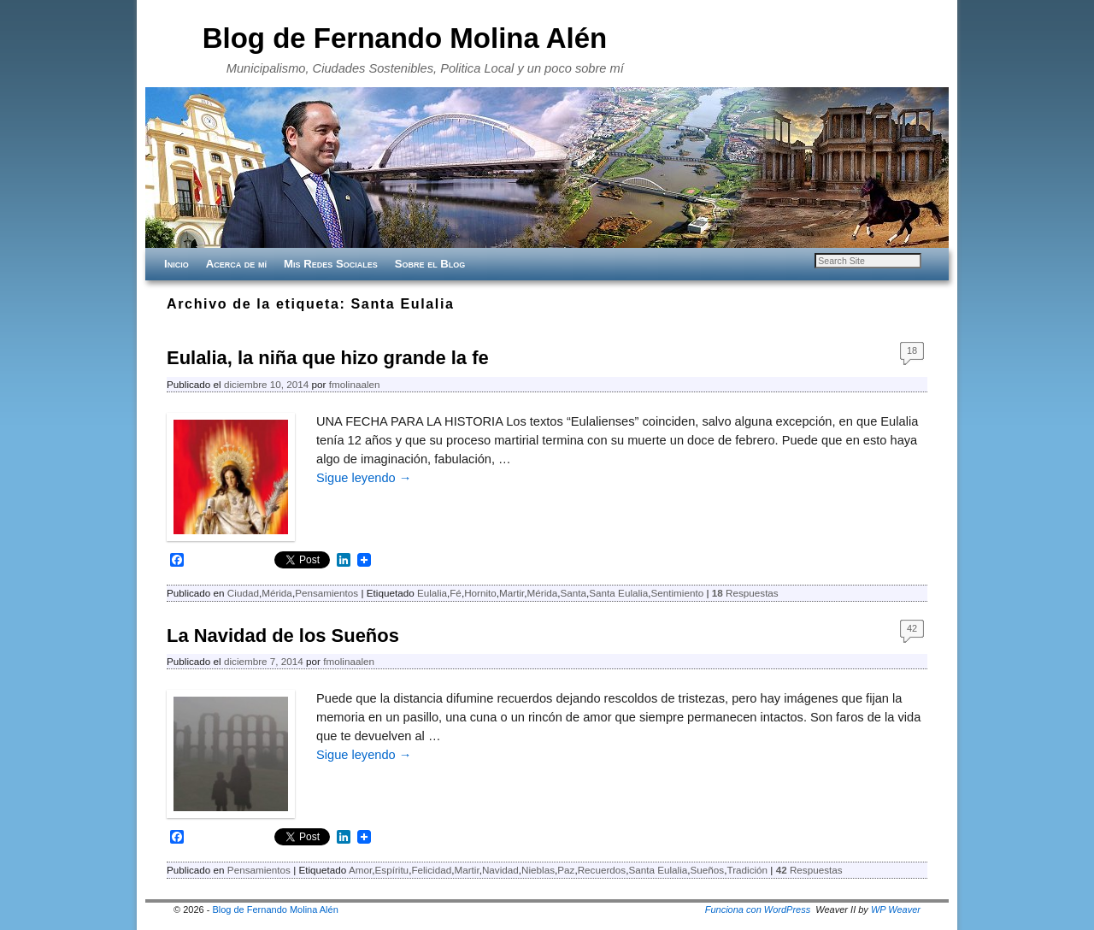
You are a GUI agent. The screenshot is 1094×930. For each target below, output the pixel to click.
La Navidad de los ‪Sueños (283, 635)
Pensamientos (326, 592)
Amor (360, 869)
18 (912, 350)
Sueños (708, 869)
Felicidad (431, 869)
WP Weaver (895, 909)
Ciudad (243, 592)
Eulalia (432, 592)
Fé (456, 592)
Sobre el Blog (430, 263)
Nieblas (538, 869)
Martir (511, 592)
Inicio (176, 263)
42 (912, 628)
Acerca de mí (236, 263)
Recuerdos (602, 869)
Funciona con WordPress (758, 909)
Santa (574, 592)
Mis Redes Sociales (331, 263)
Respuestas (745, 592)
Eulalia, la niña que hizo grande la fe (328, 357)
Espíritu (392, 869)
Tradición (747, 869)
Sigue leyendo (363, 478)
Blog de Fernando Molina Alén (405, 38)
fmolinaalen (354, 384)
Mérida (277, 592)
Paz (565, 869)
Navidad (500, 869)
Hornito (480, 592)
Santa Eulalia (618, 592)
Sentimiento (676, 592)
